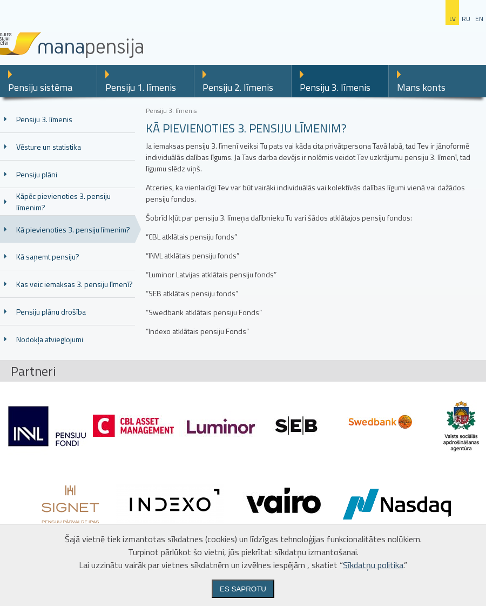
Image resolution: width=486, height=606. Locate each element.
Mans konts (421, 87)
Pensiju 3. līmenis (335, 87)
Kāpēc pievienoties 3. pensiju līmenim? (63, 201)
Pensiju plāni (36, 174)
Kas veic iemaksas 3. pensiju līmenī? (74, 284)
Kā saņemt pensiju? (47, 256)
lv (452, 19)
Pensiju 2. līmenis (237, 87)
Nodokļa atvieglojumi (49, 339)
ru (466, 19)
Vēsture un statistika (48, 146)
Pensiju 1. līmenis (140, 87)
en (479, 19)
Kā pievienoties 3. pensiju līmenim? (73, 229)
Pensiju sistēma (40, 87)
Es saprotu (243, 589)
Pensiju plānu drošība (51, 311)
